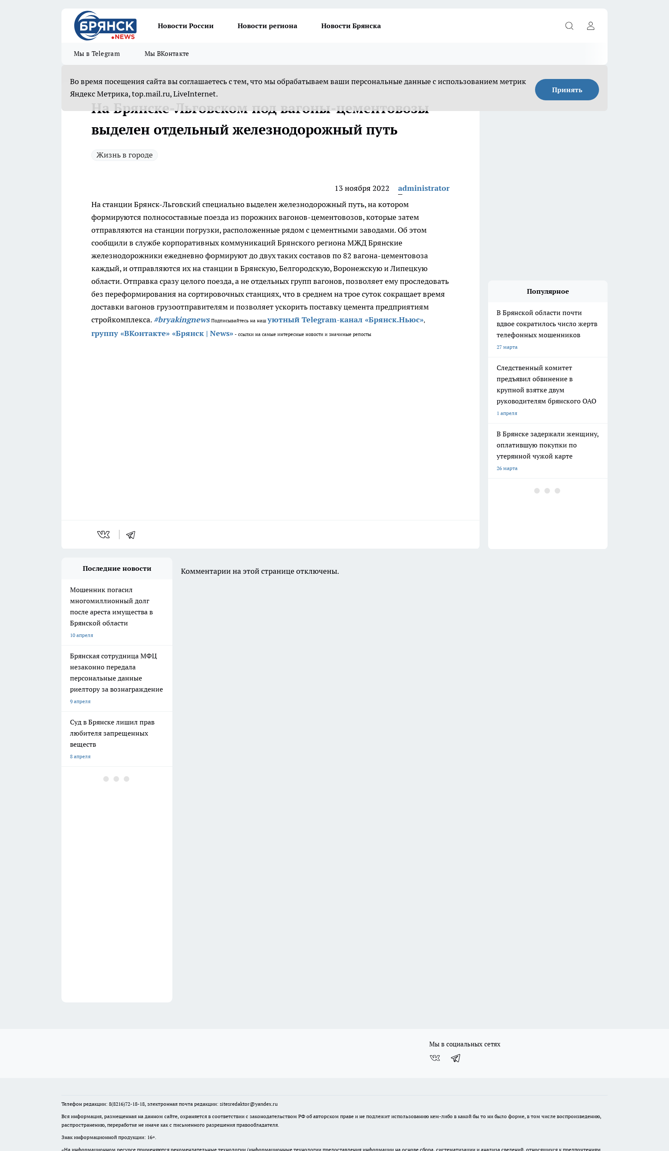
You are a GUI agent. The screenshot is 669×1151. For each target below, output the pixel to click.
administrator (424, 188)
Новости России (186, 25)
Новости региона (267, 25)
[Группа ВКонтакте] (434, 1005)
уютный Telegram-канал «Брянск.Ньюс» (346, 319)
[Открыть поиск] (569, 25)
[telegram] (133, 534)
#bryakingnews (181, 319)
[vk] (104, 534)
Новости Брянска (351, 25)
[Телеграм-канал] (456, 1005)
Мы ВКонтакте (167, 54)
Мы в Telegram (97, 54)
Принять (567, 89)
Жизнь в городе (124, 155)
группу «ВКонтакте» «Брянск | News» (162, 333)
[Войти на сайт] (590, 25)
